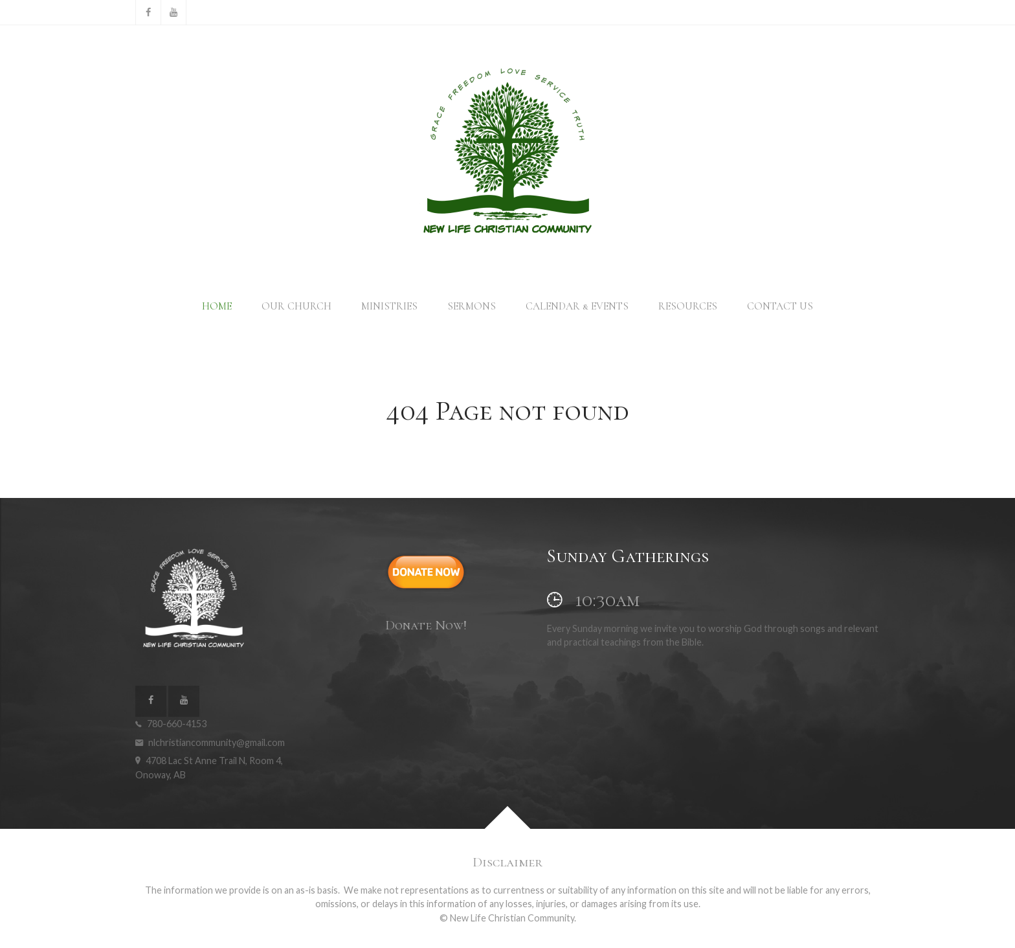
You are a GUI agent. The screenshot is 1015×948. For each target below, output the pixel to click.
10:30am (593, 600)
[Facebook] (148, 12)
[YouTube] (173, 12)
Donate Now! (426, 624)
